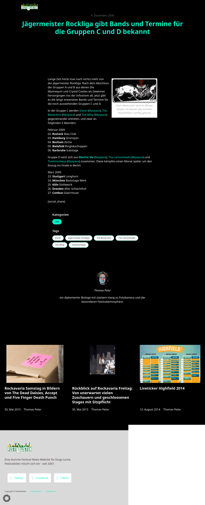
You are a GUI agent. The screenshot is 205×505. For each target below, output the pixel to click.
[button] (6, 498)
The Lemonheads (119, 157)
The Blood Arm (104, 238)
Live (57, 221)
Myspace (94, 110)
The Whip (88, 114)
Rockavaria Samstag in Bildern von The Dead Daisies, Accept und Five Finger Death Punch (32, 393)
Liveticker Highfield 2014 (162, 388)
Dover (83, 110)
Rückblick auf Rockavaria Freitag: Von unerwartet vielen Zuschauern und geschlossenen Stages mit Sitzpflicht (102, 395)
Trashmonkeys (57, 161)
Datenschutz (36, 491)
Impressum (51, 491)
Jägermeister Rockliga (79, 238)
